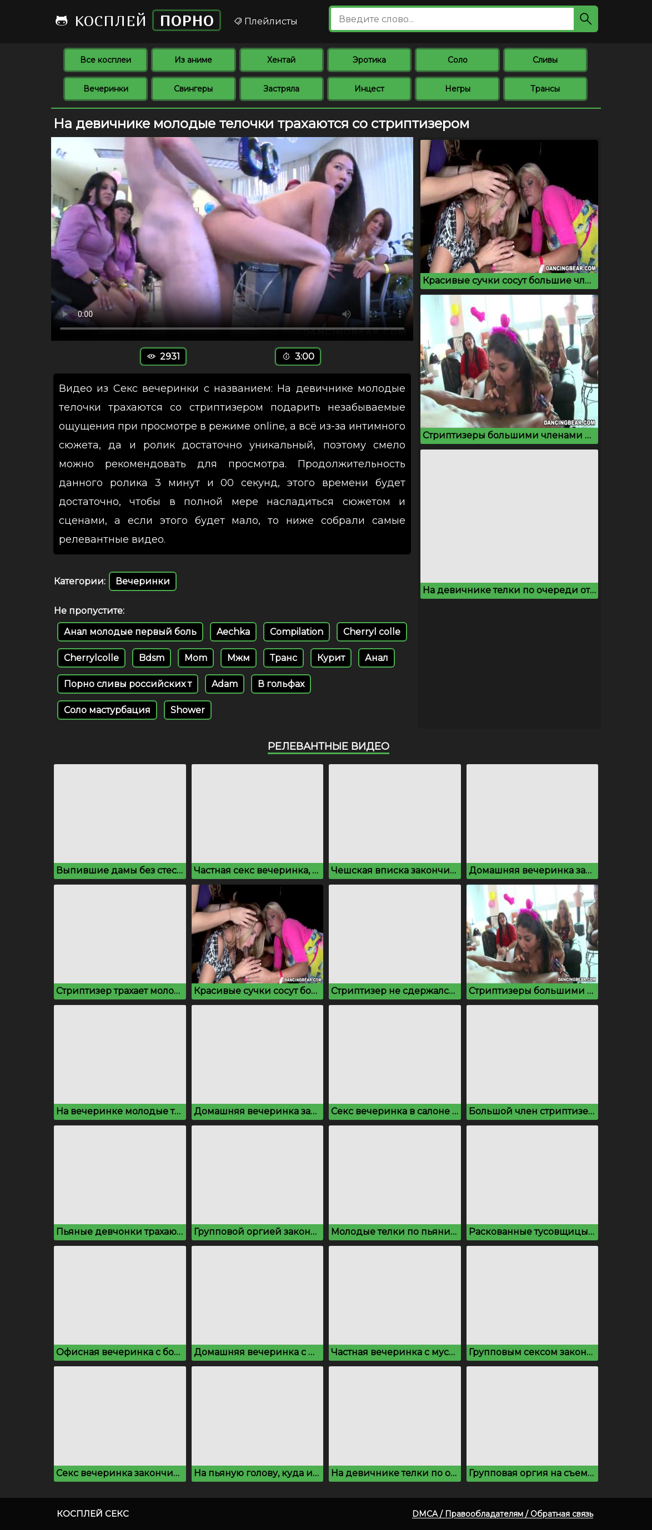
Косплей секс (93, 1513)
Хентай (281, 60)
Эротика (369, 60)
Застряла (281, 89)
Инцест (369, 89)
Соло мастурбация (107, 710)
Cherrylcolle (91, 658)
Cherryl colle (371, 632)
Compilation (296, 632)
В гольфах (281, 684)
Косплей (137, 20)
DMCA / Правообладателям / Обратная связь (502, 1514)
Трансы (545, 89)
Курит (331, 658)
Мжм (238, 658)
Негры (457, 89)
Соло (458, 60)
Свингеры (193, 89)
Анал (376, 658)
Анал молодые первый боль (130, 632)
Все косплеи (105, 60)
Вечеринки (105, 89)
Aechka (233, 632)
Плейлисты (265, 21)
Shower (187, 710)
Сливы (545, 60)
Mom (195, 658)
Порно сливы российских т (128, 684)
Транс (283, 658)
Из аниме (193, 60)
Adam (225, 684)
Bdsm (151, 658)
